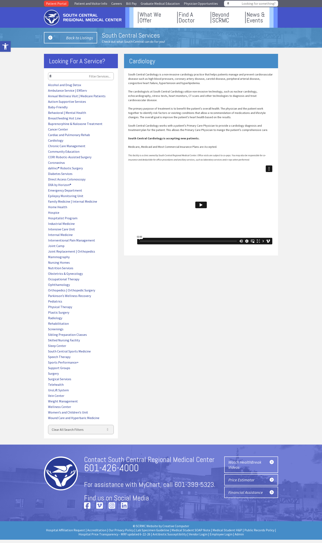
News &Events (256, 17)
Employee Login (221, 534)
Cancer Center (58, 129)
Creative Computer (175, 526)
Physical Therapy (60, 307)
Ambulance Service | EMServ (67, 90)
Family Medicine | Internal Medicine (72, 201)
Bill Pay (131, 3)
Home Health (57, 207)
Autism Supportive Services (67, 101)
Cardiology (55, 140)
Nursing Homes (59, 262)
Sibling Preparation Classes (67, 335)
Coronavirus (56, 163)
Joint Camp (56, 246)
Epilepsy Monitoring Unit (65, 196)
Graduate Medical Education (160, 3)
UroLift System (58, 390)
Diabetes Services (60, 174)
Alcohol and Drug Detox (64, 85)
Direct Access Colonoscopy (66, 179)
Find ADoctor (187, 17)
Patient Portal (56, 3)
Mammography (59, 257)
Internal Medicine (60, 235)
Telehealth (56, 384)
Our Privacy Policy (121, 530)
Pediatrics (55, 301)
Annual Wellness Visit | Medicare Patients (77, 96)
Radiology (55, 318)
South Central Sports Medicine (69, 351)
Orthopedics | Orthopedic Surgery (71, 290)
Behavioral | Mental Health (67, 113)
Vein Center (56, 396)
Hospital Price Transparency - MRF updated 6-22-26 (114, 534)
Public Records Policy (259, 530)
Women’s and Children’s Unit (68, 412)
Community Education (63, 151)
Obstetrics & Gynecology (65, 274)
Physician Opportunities (201, 3)
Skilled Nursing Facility (64, 340)
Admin (239, 534)
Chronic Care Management (66, 146)
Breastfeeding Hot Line (64, 118)
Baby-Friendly (58, 107)
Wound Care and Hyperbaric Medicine (73, 418)
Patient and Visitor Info (90, 3)
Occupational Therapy (63, 279)
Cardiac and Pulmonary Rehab (69, 135)
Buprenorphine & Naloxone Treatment (75, 124)
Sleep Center (57, 346)
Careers (116, 3)
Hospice (53, 212)
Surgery (53, 373)
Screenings (55, 329)
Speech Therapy (59, 357)
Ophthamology (59, 285)
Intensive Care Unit (61, 229)
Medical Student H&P (227, 530)
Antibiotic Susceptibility (170, 534)
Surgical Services (59, 379)
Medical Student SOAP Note (190, 530)
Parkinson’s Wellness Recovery (69, 296)
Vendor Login (198, 534)
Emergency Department (65, 190)
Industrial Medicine (61, 224)
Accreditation (96, 530)
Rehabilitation (58, 323)
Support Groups (59, 368)
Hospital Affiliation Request (65, 530)
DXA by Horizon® (59, 185)
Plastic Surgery (58, 312)
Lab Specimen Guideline (152, 530)
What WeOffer (150, 17)
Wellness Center (59, 407)
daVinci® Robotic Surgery (65, 168)
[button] (5, 46)
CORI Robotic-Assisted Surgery (69, 157)
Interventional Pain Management (71, 240)
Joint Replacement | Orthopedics (71, 251)
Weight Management (63, 401)
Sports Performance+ (63, 362)
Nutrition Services (60, 268)
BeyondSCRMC (220, 17)
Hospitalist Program (62, 218)
